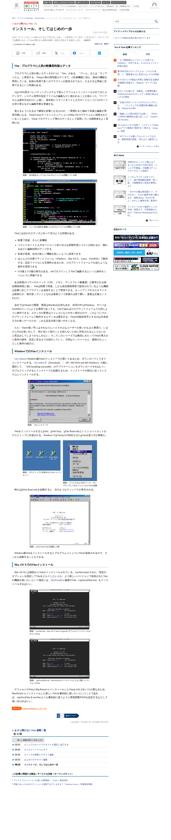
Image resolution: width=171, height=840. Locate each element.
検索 (156, 21)
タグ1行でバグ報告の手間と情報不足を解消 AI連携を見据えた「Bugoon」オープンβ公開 (139, 83)
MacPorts (55, 580)
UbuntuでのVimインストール (35, 709)
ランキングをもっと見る (149, 146)
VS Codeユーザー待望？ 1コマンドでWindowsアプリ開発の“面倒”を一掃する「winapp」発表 (138, 128)
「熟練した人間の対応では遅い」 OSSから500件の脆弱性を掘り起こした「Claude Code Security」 (137, 117)
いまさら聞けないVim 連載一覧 (29, 730)
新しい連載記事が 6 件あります (30, 740)
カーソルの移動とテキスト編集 (39, 755)
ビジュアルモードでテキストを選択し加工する (46, 745)
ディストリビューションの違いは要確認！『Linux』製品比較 (41, 780)
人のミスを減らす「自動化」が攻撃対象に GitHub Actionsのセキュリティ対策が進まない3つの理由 (138, 94)
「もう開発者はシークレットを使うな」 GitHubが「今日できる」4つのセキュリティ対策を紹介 (138, 63)
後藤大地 (98, 44)
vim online (19, 358)
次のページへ (70, 716)
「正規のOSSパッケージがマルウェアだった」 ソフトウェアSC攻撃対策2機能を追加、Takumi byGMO (137, 105)
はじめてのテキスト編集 (35, 760)
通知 (44, 53)
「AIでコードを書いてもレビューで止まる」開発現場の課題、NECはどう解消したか (137, 139)
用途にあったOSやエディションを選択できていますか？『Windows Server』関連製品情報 (53, 784)
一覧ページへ (153, 220)
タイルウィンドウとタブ (35, 750)
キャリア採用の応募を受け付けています (133, 38)
